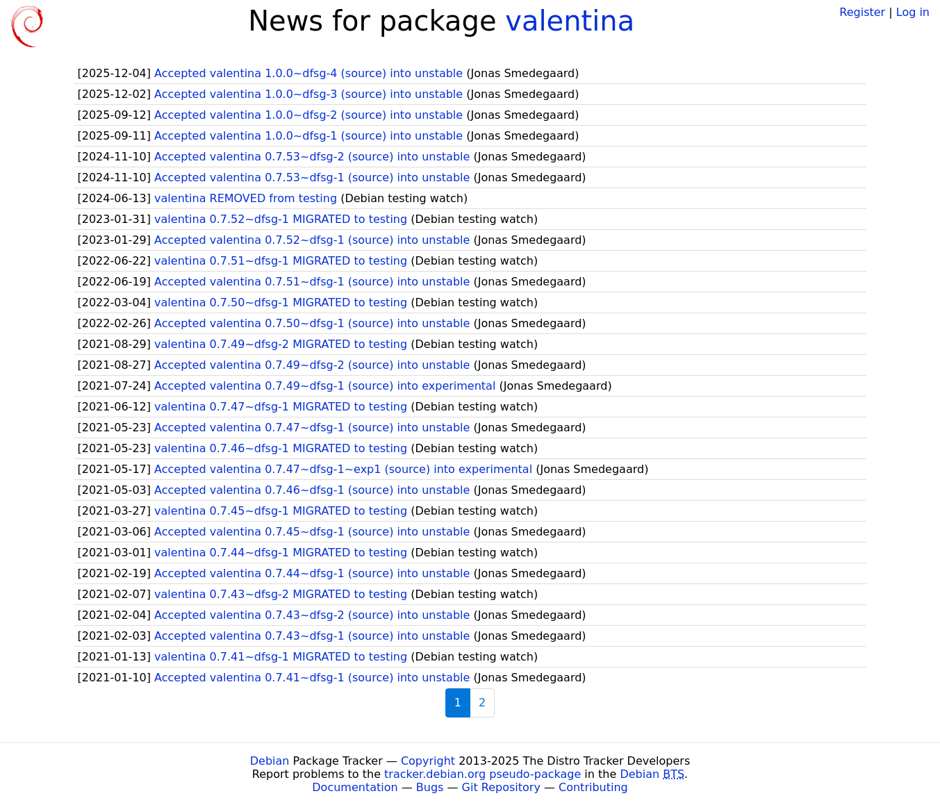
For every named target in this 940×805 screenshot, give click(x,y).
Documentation (354, 787)
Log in (913, 12)
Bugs (430, 787)
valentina (569, 21)
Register (862, 12)
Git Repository (501, 787)
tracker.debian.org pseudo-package (482, 774)
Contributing (593, 787)
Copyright (428, 760)
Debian (270, 760)
